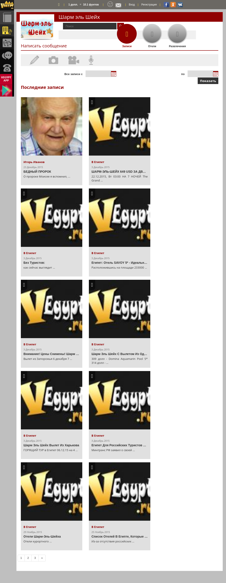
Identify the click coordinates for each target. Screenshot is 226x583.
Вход (132, 4)
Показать (208, 81)
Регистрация (149, 4)
